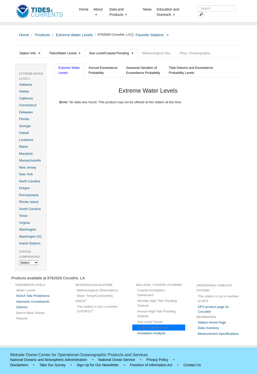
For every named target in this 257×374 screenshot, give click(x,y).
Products (42, 35)
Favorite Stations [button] (152, 35)
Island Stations (29, 243)
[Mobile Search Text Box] (201, 15)
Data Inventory (208, 328)
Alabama (25, 84)
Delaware (26, 112)
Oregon (24, 188)
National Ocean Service (116, 360)
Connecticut (27, 105)
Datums (22, 307)
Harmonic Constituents (32, 301)
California (26, 98)
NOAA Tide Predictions (32, 296)
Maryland (25, 153)
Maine (23, 146)
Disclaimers (19, 365)
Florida (24, 119)
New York (26, 174)
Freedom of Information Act (151, 365)
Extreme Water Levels (74, 35)
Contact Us (192, 365)
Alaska (24, 91)
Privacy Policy (157, 360)
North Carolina (29, 181)
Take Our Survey (52, 365)
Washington (27, 229)
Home (84, 9)
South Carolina (30, 209)
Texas (23, 216)
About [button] (98, 11)
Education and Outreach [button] (168, 12)
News (147, 9)
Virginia (24, 223)
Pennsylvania (28, 195)
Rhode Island (28, 202)
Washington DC (30, 236)
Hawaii (24, 133)
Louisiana (26, 140)
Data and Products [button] (118, 12)
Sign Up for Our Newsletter (98, 365)
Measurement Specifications (218, 334)
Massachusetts (30, 160)
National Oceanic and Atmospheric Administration (48, 360)
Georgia (25, 126)
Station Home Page (212, 322)
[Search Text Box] (217, 8)
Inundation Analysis (151, 333)
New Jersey (27, 167)
